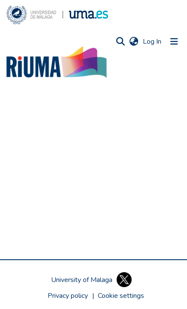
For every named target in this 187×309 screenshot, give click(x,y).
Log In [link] (152, 41)
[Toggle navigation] (174, 41)
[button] (57, 15)
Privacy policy (68, 295)
